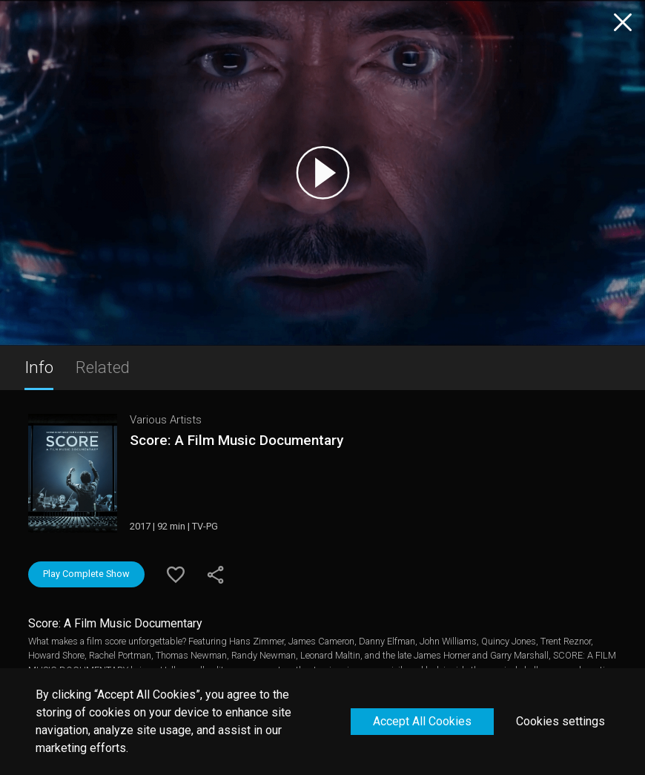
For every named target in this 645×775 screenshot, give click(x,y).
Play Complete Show (86, 573)
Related (103, 367)
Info (38, 367)
